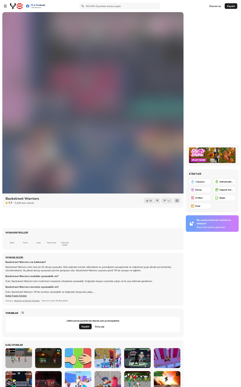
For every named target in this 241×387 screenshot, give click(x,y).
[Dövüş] (200, 190)
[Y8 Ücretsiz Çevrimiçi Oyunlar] (16, 6)
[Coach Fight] (137, 358)
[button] (16, 296)
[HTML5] (200, 198)
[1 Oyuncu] (200, 182)
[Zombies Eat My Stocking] (48, 358)
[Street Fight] (18, 358)
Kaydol (231, 6)
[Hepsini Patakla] (224, 190)
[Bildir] (166, 200)
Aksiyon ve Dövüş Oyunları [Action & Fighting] (27, 300)
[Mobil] (224, 198)
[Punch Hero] (107, 358)
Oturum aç (215, 6)
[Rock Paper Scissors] (78, 358)
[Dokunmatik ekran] (224, 182)
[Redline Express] (167, 358)
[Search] (82, 6)
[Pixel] (200, 206)
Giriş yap (99, 326)
